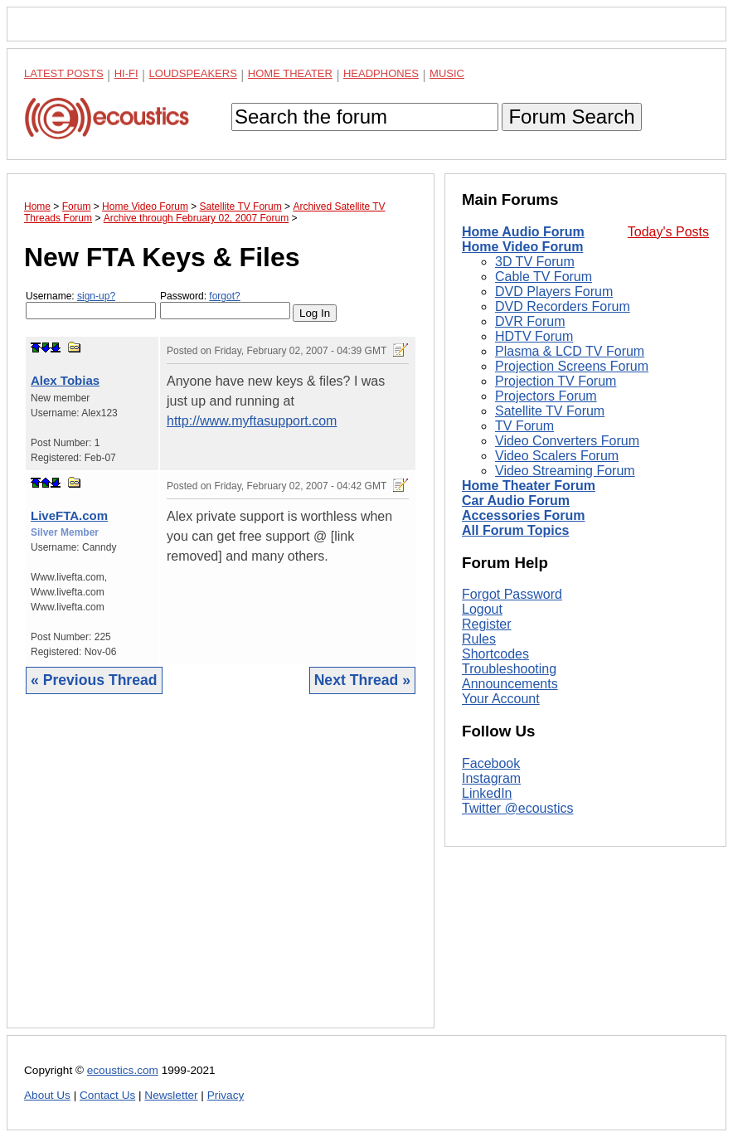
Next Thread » (362, 680)
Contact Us (107, 1095)
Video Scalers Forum (557, 456)
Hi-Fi (126, 73)
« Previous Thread (94, 680)
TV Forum (524, 426)
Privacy (226, 1095)
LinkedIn (487, 793)
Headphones (381, 73)
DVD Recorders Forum (562, 306)
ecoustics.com (122, 1070)
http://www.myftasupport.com (252, 421)
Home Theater (290, 73)
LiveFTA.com (69, 515)
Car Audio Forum (516, 500)
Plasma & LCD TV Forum (569, 351)
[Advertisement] (220, 873)
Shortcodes (495, 654)
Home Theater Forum (528, 486)
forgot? (224, 296)
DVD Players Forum (554, 291)
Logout (482, 609)
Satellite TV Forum (549, 411)
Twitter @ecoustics (518, 808)
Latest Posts (64, 73)
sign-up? (96, 296)
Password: (225, 304)
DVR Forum (530, 321)
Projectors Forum (546, 396)
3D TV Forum (535, 262)
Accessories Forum (523, 515)
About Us (47, 1095)
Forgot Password (512, 594)
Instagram (491, 778)
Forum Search (571, 116)
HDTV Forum (534, 336)
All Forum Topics (515, 530)
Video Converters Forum (567, 441)
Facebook (491, 763)
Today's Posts (668, 232)
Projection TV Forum (555, 381)
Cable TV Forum (543, 277)
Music (447, 73)
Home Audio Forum (523, 232)
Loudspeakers (193, 73)
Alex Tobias (65, 380)
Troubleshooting (509, 669)
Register (487, 624)
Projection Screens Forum (571, 366)
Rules (479, 639)
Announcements (510, 684)
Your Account (501, 699)
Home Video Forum (522, 247)
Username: (91, 304)
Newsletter (170, 1095)
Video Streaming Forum (565, 471)
